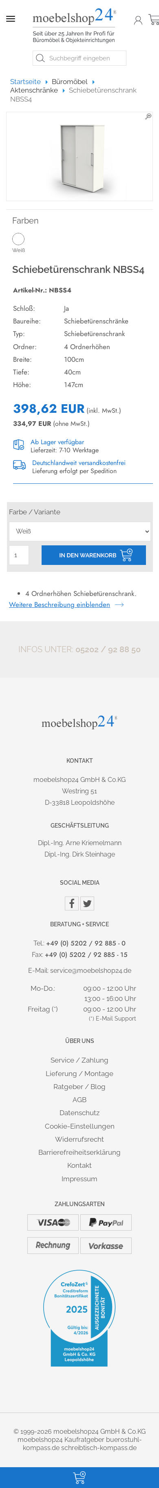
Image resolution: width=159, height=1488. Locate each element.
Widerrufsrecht (79, 1139)
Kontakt (79, 1165)
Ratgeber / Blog (79, 1087)
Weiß (29, 242)
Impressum (79, 1179)
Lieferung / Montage (79, 1074)
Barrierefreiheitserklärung (79, 1152)
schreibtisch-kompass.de (99, 1448)
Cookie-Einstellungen (80, 1126)
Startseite (29, 82)
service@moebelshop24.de (90, 970)
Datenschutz (79, 1113)
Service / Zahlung (79, 1060)
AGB (79, 1100)
